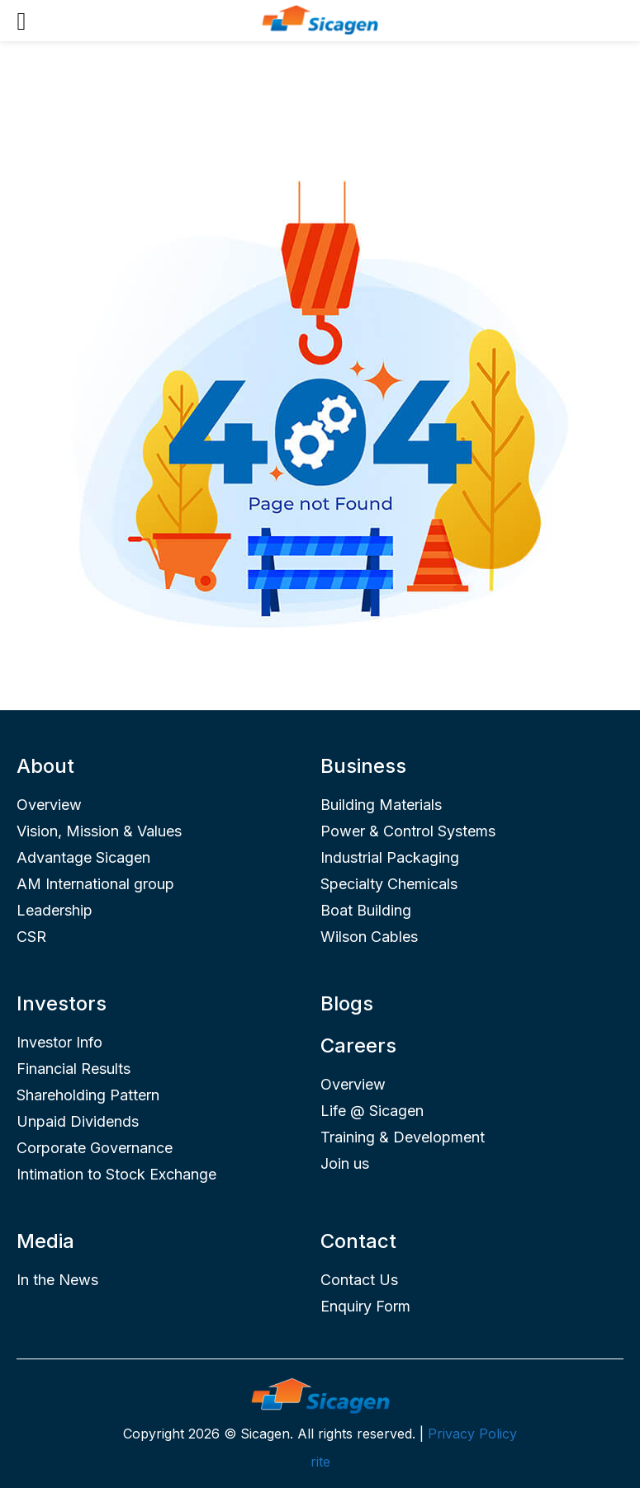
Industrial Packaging (389, 857)
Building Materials (381, 804)
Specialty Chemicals (388, 883)
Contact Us (359, 1279)
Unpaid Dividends (78, 1121)
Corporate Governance (95, 1147)
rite (320, 1461)
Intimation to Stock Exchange (116, 1174)
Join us (344, 1163)
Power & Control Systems (407, 831)
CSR (31, 936)
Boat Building (365, 910)
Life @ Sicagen (372, 1110)
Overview (49, 804)
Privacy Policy (472, 1433)
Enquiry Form (365, 1306)
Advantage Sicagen (83, 857)
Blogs (346, 1003)
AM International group (95, 883)
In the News (57, 1279)
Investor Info (59, 1042)
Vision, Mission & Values (99, 831)
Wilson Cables (369, 936)
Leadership (54, 910)
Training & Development (402, 1137)
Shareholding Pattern (88, 1095)
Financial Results (73, 1068)
